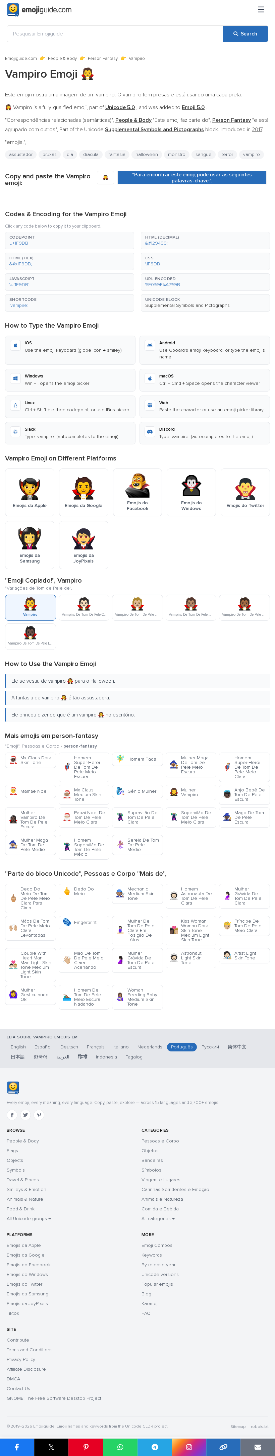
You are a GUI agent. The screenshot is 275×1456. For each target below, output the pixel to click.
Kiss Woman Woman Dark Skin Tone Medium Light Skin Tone (189, 930)
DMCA (13, 1379)
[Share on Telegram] (155, 1447)
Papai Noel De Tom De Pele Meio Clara (83, 817)
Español (43, 1047)
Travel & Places (23, 1180)
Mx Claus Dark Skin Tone (30, 760)
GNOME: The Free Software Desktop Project (54, 1398)
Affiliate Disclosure (26, 1369)
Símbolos (151, 1170)
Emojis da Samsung (27, 1294)
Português (182, 1047)
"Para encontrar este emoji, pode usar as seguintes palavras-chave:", (192, 178)
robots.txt (259, 1426)
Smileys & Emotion (26, 1189)
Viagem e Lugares (161, 1180)
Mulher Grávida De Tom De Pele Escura (135, 960)
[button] (69, 240)
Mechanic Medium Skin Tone (135, 893)
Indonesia (106, 1057)
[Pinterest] (39, 1115)
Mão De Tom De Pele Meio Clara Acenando (83, 960)
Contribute (18, 1340)
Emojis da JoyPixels (27, 1303)
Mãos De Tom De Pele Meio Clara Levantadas (29, 928)
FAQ (146, 1313)
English (18, 1047)
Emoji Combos (157, 1245)
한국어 (41, 1057)
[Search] (245, 34)
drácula (91, 154)
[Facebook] (12, 1115)
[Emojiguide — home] (39, 10)
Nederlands (150, 1047)
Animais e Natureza (162, 1199)
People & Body (62, 58)
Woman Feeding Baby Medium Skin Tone (136, 997)
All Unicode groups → (29, 1218)
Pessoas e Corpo (40, 746)
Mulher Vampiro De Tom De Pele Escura (28, 820)
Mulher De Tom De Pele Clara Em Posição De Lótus (135, 930)
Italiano (121, 1047)
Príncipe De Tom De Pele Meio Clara (242, 925)
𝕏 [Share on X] (51, 1447)
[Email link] (257, 1447)
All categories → (158, 1218)
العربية (62, 1057)
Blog (146, 1294)
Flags (12, 1150)
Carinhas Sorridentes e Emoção (175, 1189)
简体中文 (237, 1047)
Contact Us (18, 1388)
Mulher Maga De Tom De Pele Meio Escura (189, 765)
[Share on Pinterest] (85, 1447)
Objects (15, 1160)
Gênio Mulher (136, 791)
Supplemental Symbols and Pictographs (187, 305)
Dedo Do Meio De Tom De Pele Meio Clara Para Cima (29, 898)
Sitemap (237, 1426)
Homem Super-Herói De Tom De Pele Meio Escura (81, 767)
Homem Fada (136, 759)
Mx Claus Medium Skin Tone (81, 794)
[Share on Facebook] (17, 1447)
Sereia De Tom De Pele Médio (137, 844)
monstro (176, 154)
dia (70, 154)
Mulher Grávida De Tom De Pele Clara (242, 896)
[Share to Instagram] (189, 1447)
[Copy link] (223, 1447)
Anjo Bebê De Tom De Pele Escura (244, 794)
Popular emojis (157, 1284)
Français (96, 1047)
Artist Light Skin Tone (239, 955)
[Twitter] (25, 1115)
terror (227, 154)
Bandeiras (152, 1160)
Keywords (152, 1255)
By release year (158, 1265)
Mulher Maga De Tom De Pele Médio (28, 844)
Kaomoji (150, 1303)
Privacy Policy (21, 1359)
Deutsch (69, 1047)
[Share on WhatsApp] (120, 1447)
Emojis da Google (26, 1255)
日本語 (18, 1057)
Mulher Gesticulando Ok (29, 994)
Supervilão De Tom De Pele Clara (137, 817)
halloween (146, 154)
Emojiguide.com (21, 58)
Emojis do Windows (27, 1274)
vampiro (251, 154)
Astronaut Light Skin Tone (185, 957)
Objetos (150, 1150)
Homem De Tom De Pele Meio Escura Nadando (81, 997)
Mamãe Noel (28, 791)
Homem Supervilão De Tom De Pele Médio (83, 847)
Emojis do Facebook (29, 1265)
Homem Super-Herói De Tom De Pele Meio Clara (241, 767)
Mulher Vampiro (183, 792)
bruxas (50, 154)
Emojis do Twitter (24, 1284)
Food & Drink (21, 1209)
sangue (204, 154)
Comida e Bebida (160, 1209)
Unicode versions (160, 1274)
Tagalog (134, 1057)
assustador (21, 154)
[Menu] (261, 10)
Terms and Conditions (30, 1350)
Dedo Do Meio (78, 891)
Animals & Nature (25, 1199)
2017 (257, 129)
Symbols (16, 1170)
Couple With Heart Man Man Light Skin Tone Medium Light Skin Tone (30, 964)
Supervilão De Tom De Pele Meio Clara (190, 817)
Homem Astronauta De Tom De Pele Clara (190, 896)
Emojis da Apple (24, 1245)
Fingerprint (79, 922)
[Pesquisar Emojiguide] (115, 34)
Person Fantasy (103, 58)
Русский (210, 1047)
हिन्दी (82, 1057)
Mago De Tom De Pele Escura (243, 817)
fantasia (117, 154)
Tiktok (13, 1313)
